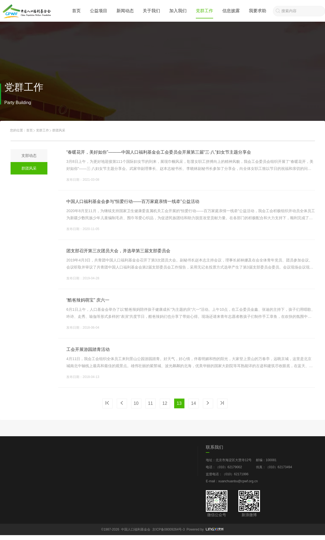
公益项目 (98, 10)
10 (136, 403)
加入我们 (178, 10)
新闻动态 (125, 10)
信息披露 (231, 10)
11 (150, 403)
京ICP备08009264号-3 (168, 529)
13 (179, 403)
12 (164, 403)
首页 (76, 10)
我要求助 (257, 10)
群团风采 (29, 168)
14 (193, 403)
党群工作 (204, 10)
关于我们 (151, 10)
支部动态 (29, 155)
